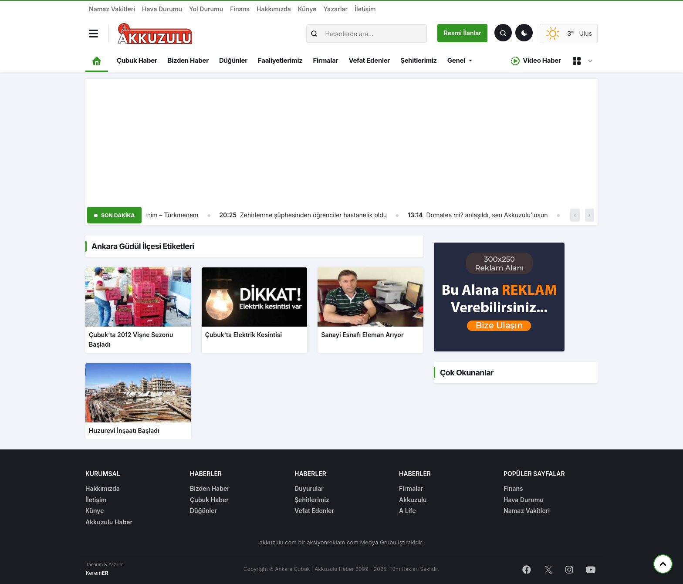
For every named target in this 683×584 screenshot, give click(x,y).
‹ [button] (575, 215)
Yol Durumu (206, 9)
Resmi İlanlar (462, 33)
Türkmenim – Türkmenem (161, 215)
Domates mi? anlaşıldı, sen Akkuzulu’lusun (487, 215)
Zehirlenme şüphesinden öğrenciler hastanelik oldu (313, 215)
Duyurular (309, 488)
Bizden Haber (188, 60)
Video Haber (536, 60)
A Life (407, 510)
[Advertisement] (341, 140)
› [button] (589, 215)
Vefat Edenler (369, 60)
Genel (456, 60)
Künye (307, 9)
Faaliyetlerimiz (280, 60)
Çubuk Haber (137, 60)
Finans (240, 9)
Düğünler (233, 60)
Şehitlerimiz (418, 60)
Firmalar (325, 60)
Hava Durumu (162, 9)
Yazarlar (335, 9)
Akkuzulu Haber (108, 522)
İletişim (365, 9)
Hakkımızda (274, 9)
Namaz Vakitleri (112, 9)
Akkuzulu (412, 499)
